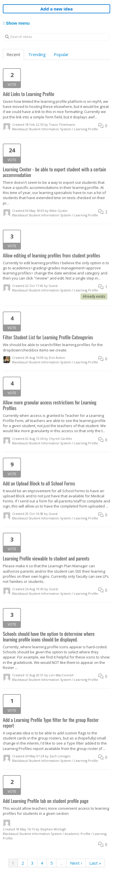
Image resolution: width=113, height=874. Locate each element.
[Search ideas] (56, 36)
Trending (37, 54)
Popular (61, 54)
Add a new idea (56, 9)
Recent (13, 54)
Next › (76, 863)
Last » (95, 863)
